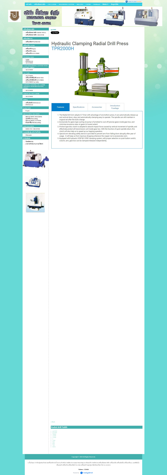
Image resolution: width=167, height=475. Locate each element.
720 (53, 445)
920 (53, 442)
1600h (54, 434)
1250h (54, 436)
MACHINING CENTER (66, 4)
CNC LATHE (52, 4)
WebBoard (96, 4)
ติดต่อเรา (105, 4)
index (54, 446)
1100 (53, 440)
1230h (54, 437)
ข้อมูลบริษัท (114, 4)
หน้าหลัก (29, 4)
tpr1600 (54, 432)
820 (53, 443)
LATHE (88, 4)
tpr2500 (54, 431)
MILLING (80, 4)
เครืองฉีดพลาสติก (39, 4)
